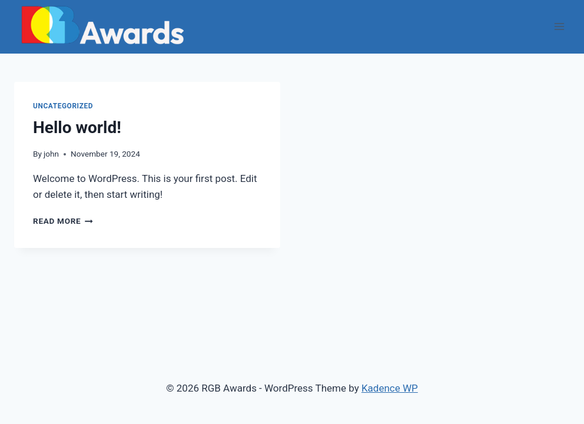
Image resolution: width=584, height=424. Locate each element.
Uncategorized (63, 106)
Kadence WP (389, 388)
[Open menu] (559, 27)
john (51, 153)
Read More (63, 221)
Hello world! (77, 127)
